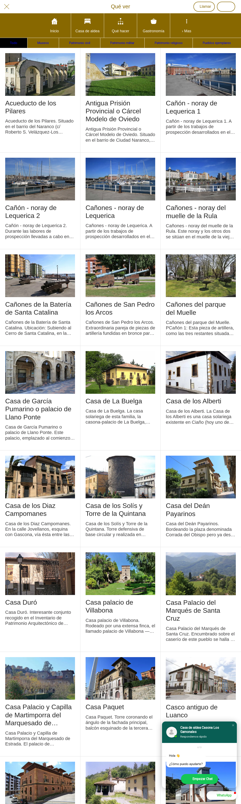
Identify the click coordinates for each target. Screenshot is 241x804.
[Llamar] (204, 7)
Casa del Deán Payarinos (188, 509)
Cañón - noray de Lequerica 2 (31, 211)
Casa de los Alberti (193, 401)
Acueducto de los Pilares (30, 107)
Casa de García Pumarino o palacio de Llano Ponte (38, 409)
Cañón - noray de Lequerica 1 (191, 107)
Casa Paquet (105, 707)
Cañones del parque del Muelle (196, 308)
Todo (13, 43)
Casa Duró (21, 602)
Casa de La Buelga (114, 401)
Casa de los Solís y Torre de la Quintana (116, 509)
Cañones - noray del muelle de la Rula (196, 211)
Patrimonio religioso (169, 43)
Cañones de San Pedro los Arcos (120, 308)
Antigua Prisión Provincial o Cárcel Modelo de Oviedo (113, 111)
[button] (233, 725)
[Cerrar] (6, 6)
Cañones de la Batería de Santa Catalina (38, 308)
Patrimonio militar (122, 43)
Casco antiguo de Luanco (192, 711)
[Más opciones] (186, 25)
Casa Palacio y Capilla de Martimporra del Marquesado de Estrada (38, 715)
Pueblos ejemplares (217, 43)
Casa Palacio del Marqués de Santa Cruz (193, 610)
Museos (43, 43)
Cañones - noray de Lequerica (115, 211)
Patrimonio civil (79, 43)
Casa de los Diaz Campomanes (30, 509)
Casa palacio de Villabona (109, 606)
